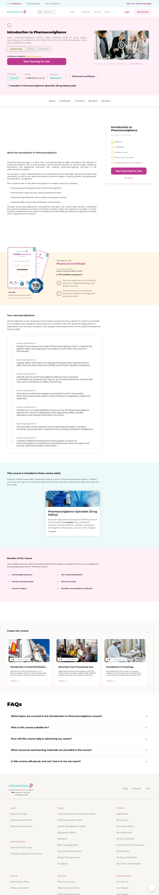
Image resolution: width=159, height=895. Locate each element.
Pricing (97, 12)
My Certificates (124, 880)
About (52, 101)
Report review (42, 618)
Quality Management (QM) (71, 873)
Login (127, 12)
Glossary (137, 836)
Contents (79, 101)
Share (129, 178)
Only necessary (128, 890)
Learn (73, 12)
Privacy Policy (102, 890)
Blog (125, 836)
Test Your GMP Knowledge (138, 4)
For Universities (52, 3)
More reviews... (15, 655)
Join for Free (143, 12)
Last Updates (136, 64)
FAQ (148, 836)
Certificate (65, 101)
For (14, 3)
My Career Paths (124, 873)
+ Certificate (117, 147)
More (108, 12)
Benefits (93, 101)
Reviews (106, 101)
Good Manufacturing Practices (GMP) (76, 861)
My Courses (122, 867)
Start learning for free (36, 61)
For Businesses (33, 3)
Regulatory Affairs (66, 880)
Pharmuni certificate (82, 76)
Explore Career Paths (21, 867)
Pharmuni (56, 78)
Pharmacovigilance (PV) (69, 867)
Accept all (115, 890)
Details (15, 728)
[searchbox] (49, 12)
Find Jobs (85, 12)
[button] (79, 763)
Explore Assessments (21, 873)
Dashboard (122, 861)
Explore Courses (18, 861)
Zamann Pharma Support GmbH (69, 241)
